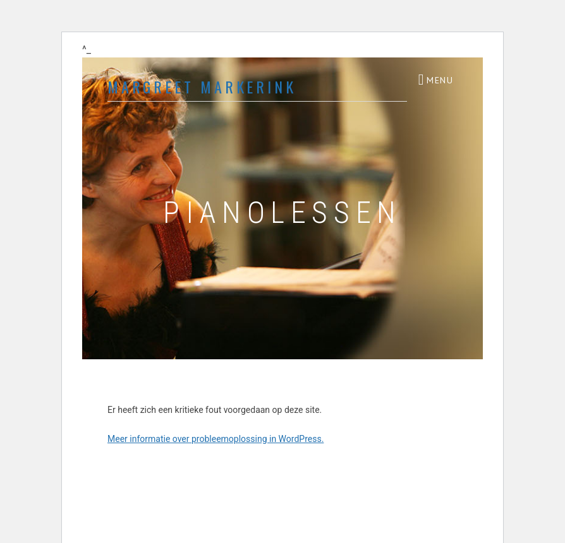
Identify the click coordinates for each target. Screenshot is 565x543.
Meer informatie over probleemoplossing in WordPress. (215, 439)
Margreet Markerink (201, 86)
